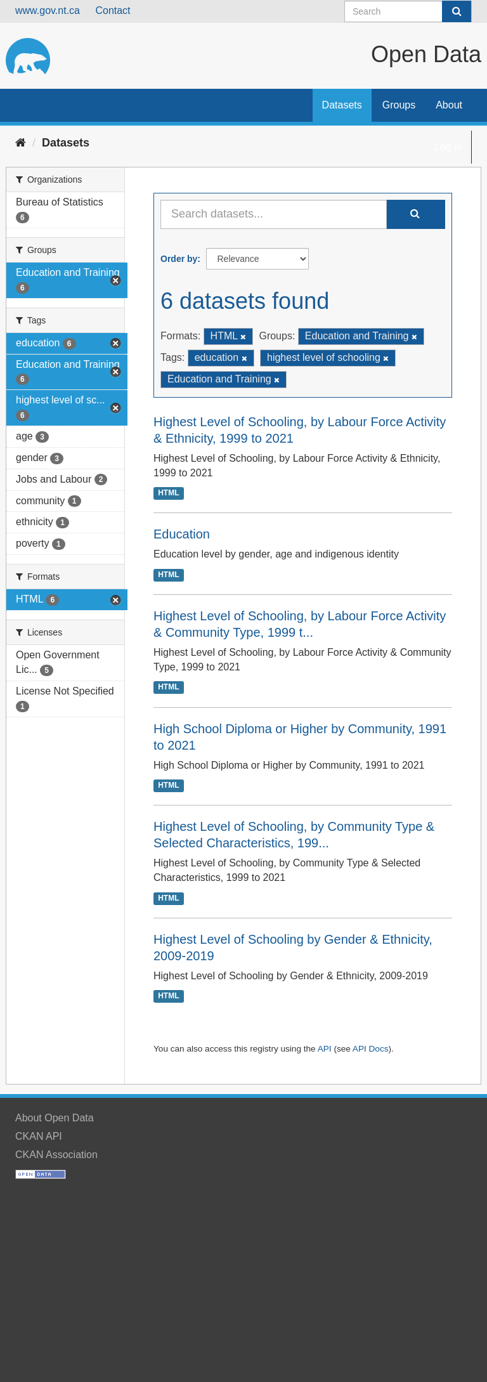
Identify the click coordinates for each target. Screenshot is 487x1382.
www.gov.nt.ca (47, 10)
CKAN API (38, 1136)
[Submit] (456, 11)
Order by (178, 259)
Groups (398, 105)
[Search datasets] (408, 11)
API (325, 1048)
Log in (448, 146)
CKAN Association (56, 1154)
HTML (168, 493)
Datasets (342, 105)
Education (181, 534)
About (449, 105)
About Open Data (54, 1117)
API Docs (371, 1048)
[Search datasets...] (273, 214)
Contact (112, 10)
